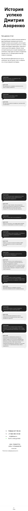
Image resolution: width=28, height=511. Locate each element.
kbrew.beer (14, 448)
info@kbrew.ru (13, 436)
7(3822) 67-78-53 (14, 431)
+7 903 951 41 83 (14, 434)
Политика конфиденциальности (10, 450)
